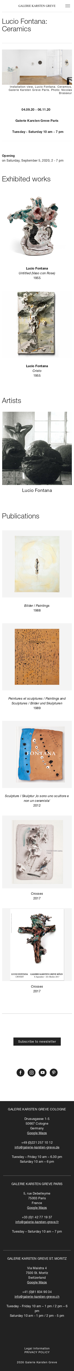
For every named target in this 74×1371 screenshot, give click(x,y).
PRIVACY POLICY (37, 1352)
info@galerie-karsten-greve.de (37, 1147)
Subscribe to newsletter (37, 1042)
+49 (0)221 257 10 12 (37, 1143)
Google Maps (37, 1133)
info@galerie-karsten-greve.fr (37, 1222)
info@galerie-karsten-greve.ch (37, 1297)
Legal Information (37, 1348)
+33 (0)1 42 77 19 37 (37, 1217)
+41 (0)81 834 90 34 (37, 1292)
